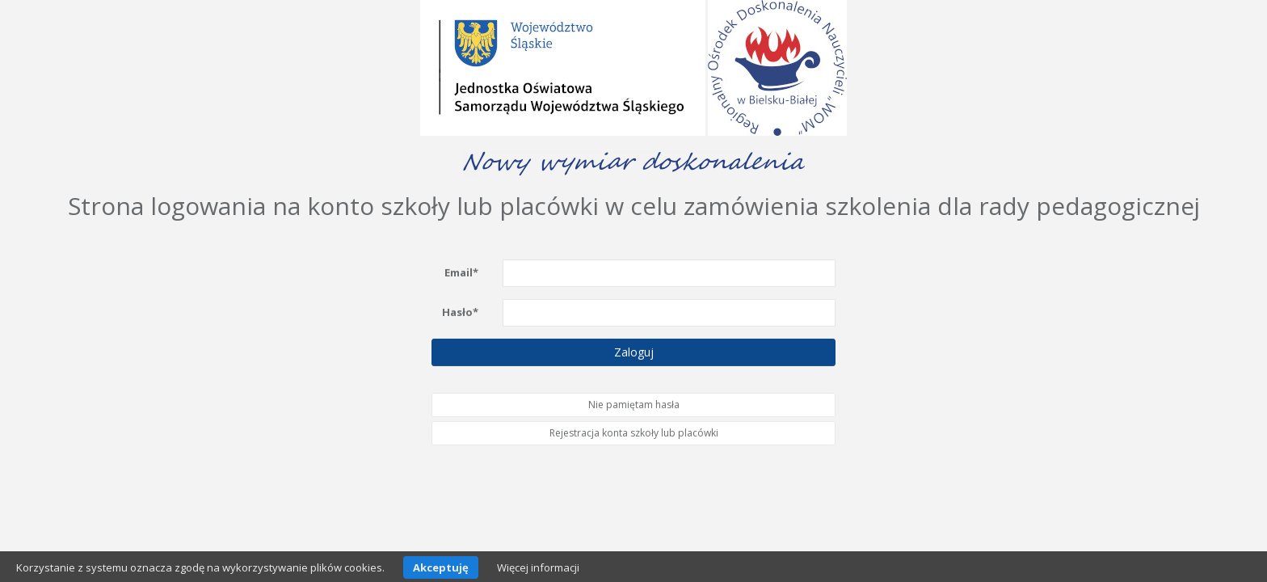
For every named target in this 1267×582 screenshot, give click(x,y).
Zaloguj (634, 351)
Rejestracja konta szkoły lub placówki (633, 433)
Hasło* (460, 311)
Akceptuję (441, 567)
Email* (461, 271)
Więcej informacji (538, 567)
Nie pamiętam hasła (634, 404)
